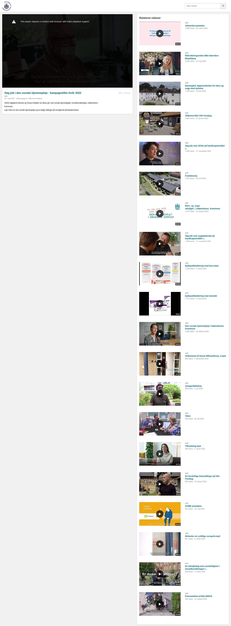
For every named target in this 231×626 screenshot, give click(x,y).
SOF (6, 96)
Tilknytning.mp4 (193, 446)
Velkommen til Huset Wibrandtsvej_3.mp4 (205, 356)
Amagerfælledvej (193, 386)
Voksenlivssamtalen (195, 25)
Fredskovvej (191, 176)
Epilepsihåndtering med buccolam (202, 266)
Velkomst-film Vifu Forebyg (198, 115)
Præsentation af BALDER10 (198, 596)
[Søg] (223, 6)
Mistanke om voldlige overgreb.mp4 (202, 536)
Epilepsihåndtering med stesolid (201, 296)
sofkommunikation (35, 98)
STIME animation (193, 506)
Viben (188, 416)
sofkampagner (21, 98)
